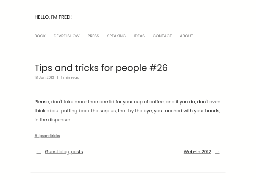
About (186, 36)
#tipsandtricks (47, 135)
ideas (139, 36)
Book (40, 36)
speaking (116, 36)
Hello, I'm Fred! (53, 17)
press (93, 36)
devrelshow (67, 36)
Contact (162, 36)
